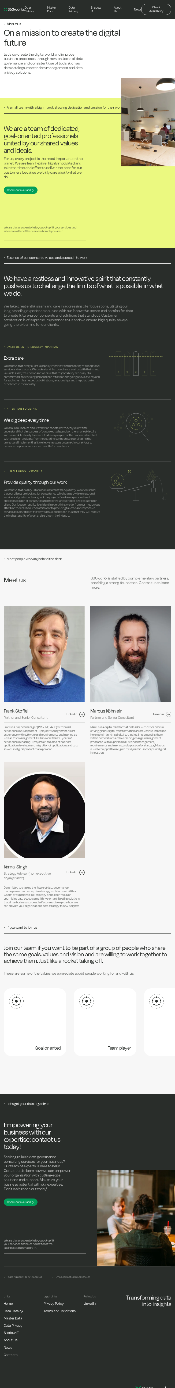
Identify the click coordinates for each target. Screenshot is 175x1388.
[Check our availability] (21, 190)
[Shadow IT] (96, 9)
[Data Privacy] (73, 9)
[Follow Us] (90, 1296)
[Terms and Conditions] (60, 1311)
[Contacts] (10, 1355)
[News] (137, 10)
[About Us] (117, 9)
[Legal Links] (50, 1296)
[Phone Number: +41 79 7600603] (23, 1277)
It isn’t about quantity (25, 471)
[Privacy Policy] (54, 1303)
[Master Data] (51, 9)
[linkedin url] (75, 714)
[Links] (7, 1296)
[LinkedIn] (90, 1303)
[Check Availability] (156, 9)
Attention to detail (22, 408)
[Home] (8, 1303)
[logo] (14, 9)
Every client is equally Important (33, 347)
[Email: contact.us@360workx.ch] (71, 1277)
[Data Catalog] (29, 9)
